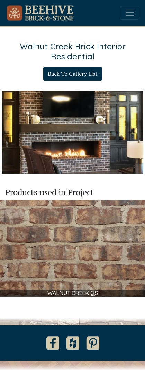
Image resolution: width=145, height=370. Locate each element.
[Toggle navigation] (129, 13)
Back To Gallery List (73, 73)
